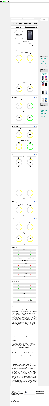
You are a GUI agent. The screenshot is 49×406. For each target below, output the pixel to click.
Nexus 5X (18, 27)
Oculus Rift (43, 116)
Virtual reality (3, 7)
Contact (2, 9)
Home (2, 3)
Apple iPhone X (43, 58)
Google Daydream (44, 114)
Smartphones (3, 5)
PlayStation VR (43, 113)
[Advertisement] (29, 10)
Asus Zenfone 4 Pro (44, 60)
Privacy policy (13, 403)
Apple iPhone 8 (43, 61)
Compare (24, 20)
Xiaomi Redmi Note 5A (31, 27)
